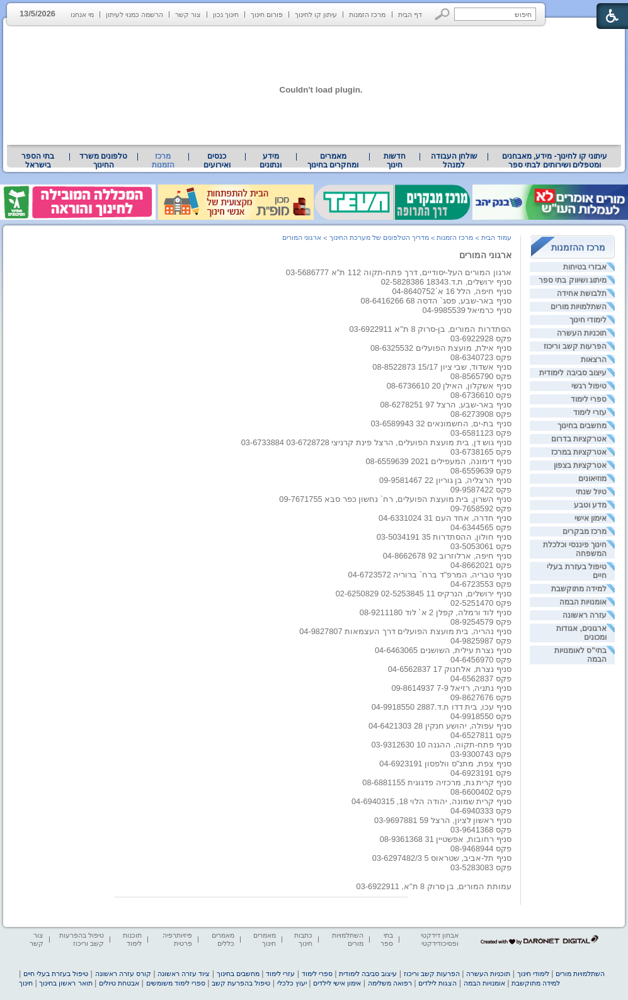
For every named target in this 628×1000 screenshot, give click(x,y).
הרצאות (594, 359)
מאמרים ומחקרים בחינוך (332, 160)
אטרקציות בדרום (579, 439)
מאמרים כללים (223, 939)
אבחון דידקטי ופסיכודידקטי (440, 939)
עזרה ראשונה (584, 615)
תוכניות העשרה (582, 333)
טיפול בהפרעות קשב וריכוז (81, 939)
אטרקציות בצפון (580, 465)
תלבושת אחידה (582, 293)
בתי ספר (386, 939)
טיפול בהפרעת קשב (241, 983)
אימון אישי (590, 518)
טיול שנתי (591, 491)
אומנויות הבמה (583, 602)
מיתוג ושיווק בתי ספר (573, 280)
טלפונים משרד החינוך (103, 160)
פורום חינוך (267, 14)
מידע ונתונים (271, 160)
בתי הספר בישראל (37, 160)
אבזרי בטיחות (585, 267)
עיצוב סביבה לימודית (573, 372)
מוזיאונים (592, 478)
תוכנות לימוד (132, 939)
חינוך (26, 983)
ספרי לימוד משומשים (175, 983)
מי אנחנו (82, 14)
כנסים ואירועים (217, 160)
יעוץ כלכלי (292, 983)
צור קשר (188, 14)
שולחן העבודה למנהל (454, 160)
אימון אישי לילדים (337, 983)
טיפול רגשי (589, 386)
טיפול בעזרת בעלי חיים (55, 973)
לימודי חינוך (588, 319)
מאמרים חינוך (264, 939)
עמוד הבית (496, 237)
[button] (442, 14)
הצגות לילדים (437, 983)
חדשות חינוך (395, 160)
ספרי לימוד (589, 399)
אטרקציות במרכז (579, 452)
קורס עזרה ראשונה (123, 973)
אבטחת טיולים (119, 983)
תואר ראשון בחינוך (65, 983)
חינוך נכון (226, 14)
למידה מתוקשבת (579, 588)
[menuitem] (554, 160)
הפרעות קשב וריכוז (575, 346)
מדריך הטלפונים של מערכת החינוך (379, 237)
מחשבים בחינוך (582, 425)
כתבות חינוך (303, 939)
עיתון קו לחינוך (316, 14)
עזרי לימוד (590, 412)
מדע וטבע (590, 505)
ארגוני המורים (485, 255)
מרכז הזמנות (367, 14)
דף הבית (410, 14)
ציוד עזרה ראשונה (183, 973)
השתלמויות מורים (579, 306)
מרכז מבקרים (584, 531)
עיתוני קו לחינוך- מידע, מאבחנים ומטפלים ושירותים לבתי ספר (555, 160)
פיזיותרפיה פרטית (177, 939)
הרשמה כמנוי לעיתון (134, 14)
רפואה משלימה (390, 983)
